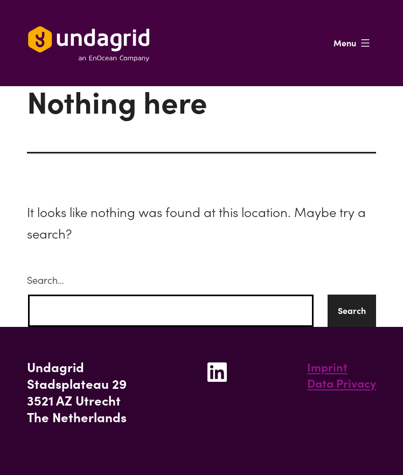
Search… (45, 280)
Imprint (327, 367)
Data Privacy (341, 383)
